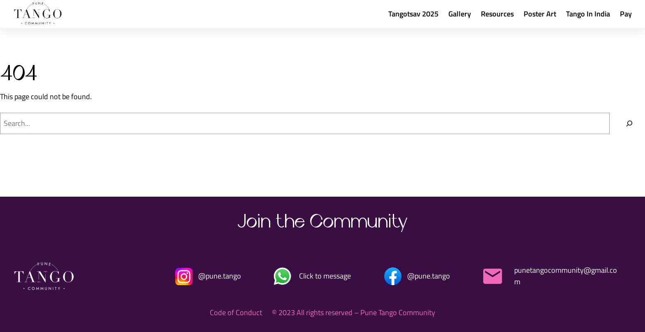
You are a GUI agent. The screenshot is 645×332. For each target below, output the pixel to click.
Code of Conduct (236, 312)
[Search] (629, 123)
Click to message (325, 275)
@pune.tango (219, 275)
